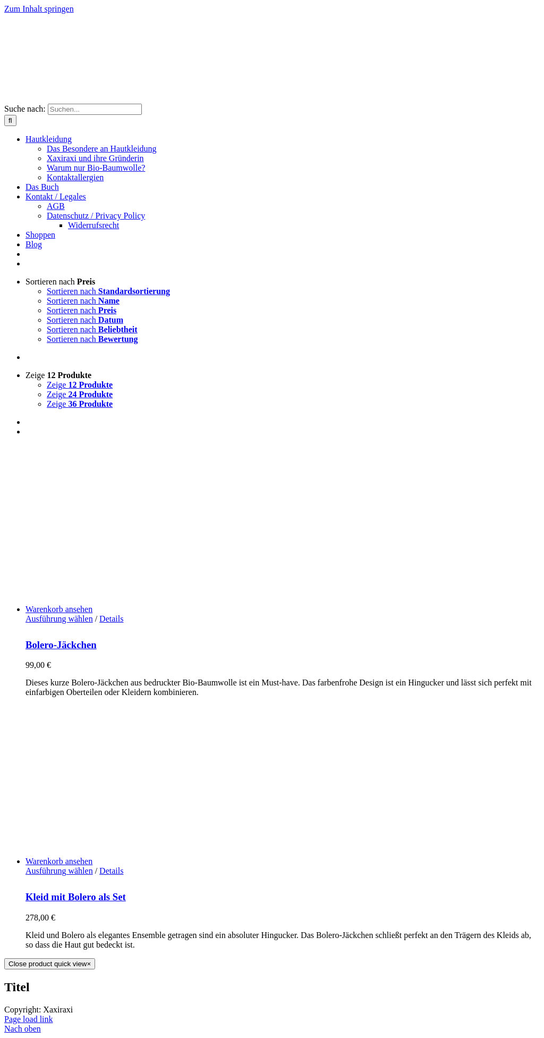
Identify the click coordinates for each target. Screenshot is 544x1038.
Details (111, 618)
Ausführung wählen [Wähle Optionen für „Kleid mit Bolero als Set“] (59, 870)
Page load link (28, 1019)
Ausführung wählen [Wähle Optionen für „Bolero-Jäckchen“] (59, 618)
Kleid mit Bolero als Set (76, 896)
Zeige (58, 375)
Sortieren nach (60, 281)
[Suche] (10, 120)
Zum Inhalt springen (39, 8)
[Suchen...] (95, 109)
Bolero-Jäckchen (61, 644)
